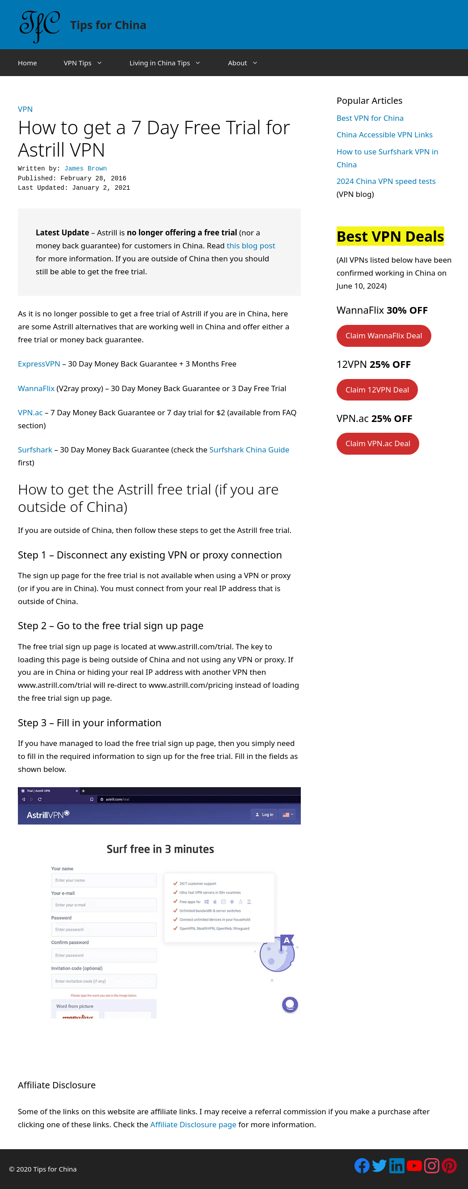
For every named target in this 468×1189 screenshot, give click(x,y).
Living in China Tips (172, 62)
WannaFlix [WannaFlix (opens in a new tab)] (36, 388)
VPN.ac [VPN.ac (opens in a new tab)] (30, 412)
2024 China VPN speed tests (386, 181)
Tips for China (108, 24)
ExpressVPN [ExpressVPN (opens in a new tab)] (39, 363)
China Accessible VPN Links (385, 134)
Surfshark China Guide (250, 449)
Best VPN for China (370, 118)
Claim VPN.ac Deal (378, 443)
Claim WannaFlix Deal (384, 335)
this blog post (251, 245)
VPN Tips (90, 62)
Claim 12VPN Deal (377, 389)
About (250, 62)
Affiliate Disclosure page (193, 1124)
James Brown (85, 169)
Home (27, 62)
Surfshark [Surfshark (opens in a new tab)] (35, 449)
